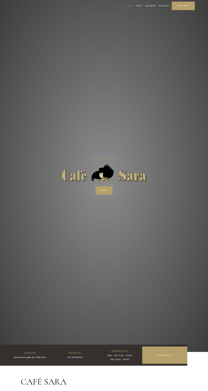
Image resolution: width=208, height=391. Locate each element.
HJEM (130, 6)
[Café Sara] (17, 6)
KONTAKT (164, 6)
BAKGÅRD (150, 6)
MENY (139, 6)
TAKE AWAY (183, 6)
